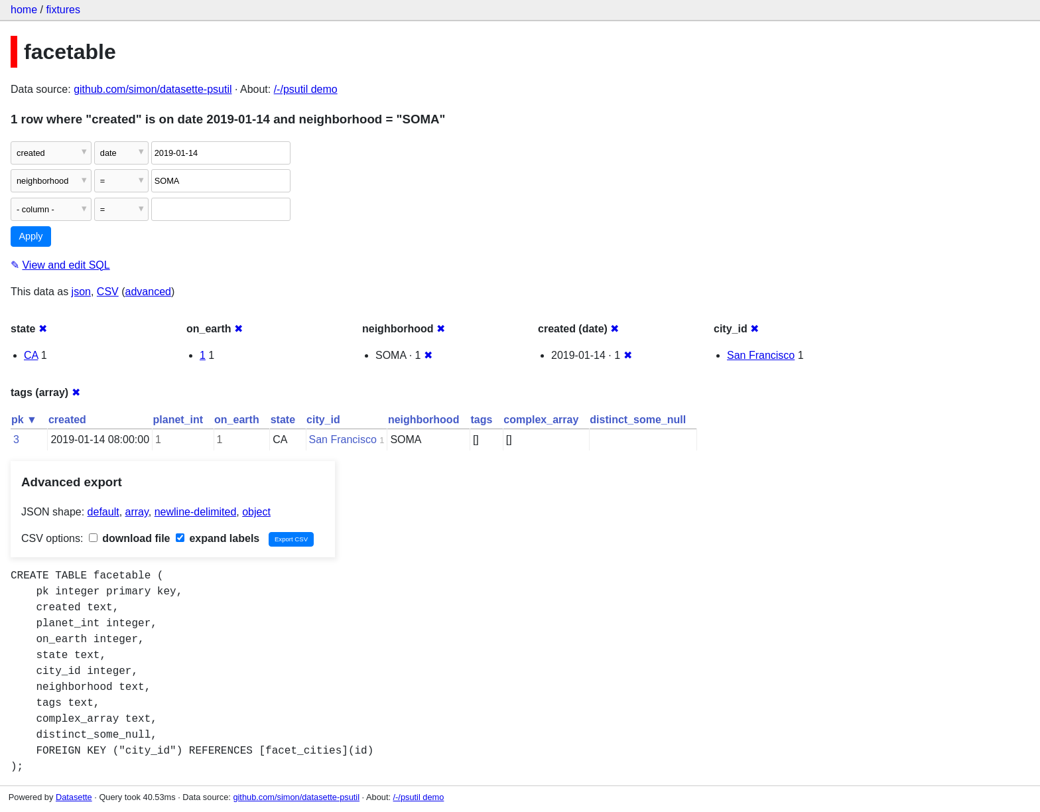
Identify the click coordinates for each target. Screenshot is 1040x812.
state (283, 419)
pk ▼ (24, 419)
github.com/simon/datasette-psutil (152, 89)
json (81, 291)
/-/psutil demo (306, 89)
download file (129, 538)
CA (31, 355)
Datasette (74, 797)
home (24, 9)
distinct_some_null (638, 419)
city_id (323, 419)
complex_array (540, 419)
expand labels (217, 538)
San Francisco (761, 355)
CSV (108, 291)
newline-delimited (196, 511)
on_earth (236, 419)
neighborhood (424, 419)
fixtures (63, 9)
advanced (148, 291)
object (256, 511)
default (103, 511)
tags (481, 419)
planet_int (178, 419)
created (67, 419)
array (137, 511)
